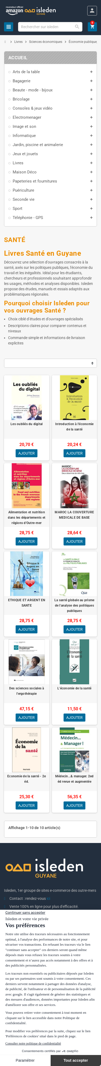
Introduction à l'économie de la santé (74, 426)
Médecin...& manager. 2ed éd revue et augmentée (74, 778)
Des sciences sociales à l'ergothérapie (26, 691)
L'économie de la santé (74, 688)
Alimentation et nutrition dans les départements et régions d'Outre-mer (26, 517)
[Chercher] (50, 27)
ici (48, 898)
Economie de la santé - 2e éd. (26, 778)
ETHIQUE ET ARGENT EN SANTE (26, 602)
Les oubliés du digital (27, 424)
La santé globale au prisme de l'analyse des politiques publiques (74, 605)
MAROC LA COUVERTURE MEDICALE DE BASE (74, 514)
